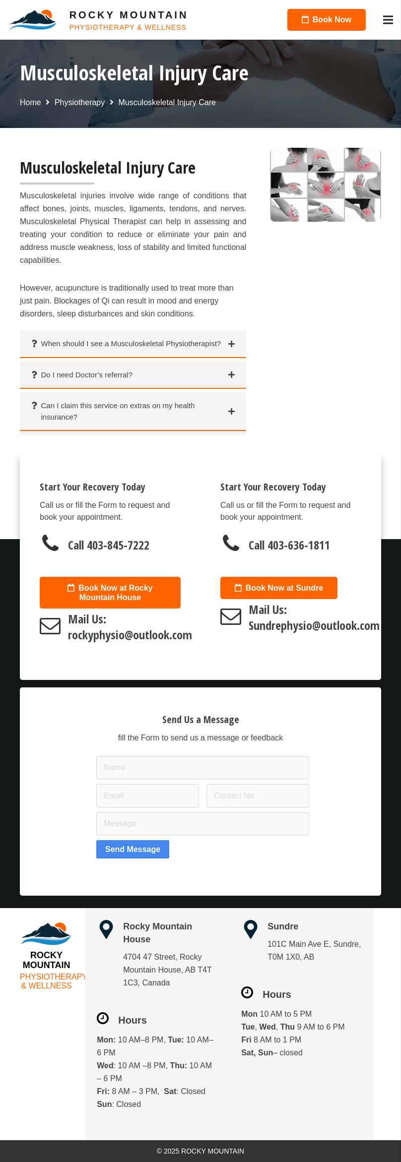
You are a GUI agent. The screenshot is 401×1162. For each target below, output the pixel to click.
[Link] (33, 20)
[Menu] (388, 19)
